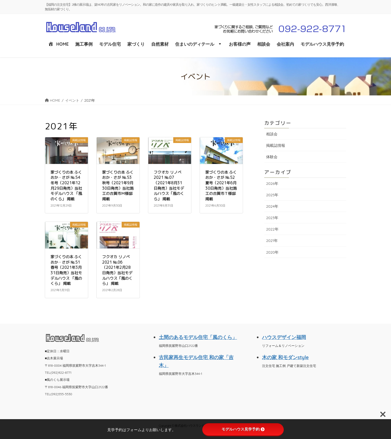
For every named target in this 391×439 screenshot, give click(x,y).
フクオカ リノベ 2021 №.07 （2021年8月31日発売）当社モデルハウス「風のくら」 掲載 (169, 185)
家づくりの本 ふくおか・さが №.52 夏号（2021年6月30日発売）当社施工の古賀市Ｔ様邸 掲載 (221, 185)
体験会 (272, 156)
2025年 (272, 194)
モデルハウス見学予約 (243, 429)
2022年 (272, 229)
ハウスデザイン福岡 (284, 337)
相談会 (272, 134)
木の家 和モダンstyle (285, 357)
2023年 (272, 217)
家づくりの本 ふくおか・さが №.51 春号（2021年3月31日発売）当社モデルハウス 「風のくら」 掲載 (66, 270)
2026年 (272, 183)
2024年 (272, 206)
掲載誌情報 (275, 145)
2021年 (272, 240)
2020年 (272, 252)
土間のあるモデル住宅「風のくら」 (198, 337)
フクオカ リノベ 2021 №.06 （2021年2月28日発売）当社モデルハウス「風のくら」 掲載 (117, 270)
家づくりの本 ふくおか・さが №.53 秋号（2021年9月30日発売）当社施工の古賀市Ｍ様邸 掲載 (118, 185)
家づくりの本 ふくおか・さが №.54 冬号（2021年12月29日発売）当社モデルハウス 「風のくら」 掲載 (66, 185)
